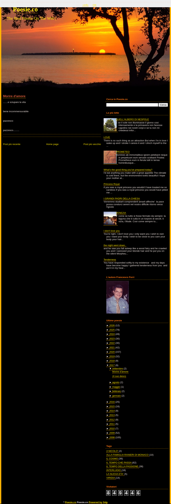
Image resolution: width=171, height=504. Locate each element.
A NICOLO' (112, 451)
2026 (112, 325)
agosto (116, 382)
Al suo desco (119, 376)
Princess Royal (112, 184)
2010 (112, 428)
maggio (116, 386)
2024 (112, 334)
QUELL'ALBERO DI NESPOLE (132, 119)
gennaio (116, 395)
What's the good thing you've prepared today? (128, 169)
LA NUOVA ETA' (115, 474)
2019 (112, 356)
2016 (112, 402)
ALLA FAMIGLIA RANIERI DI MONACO (127, 454)
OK (95, 5)
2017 (112, 365)
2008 (112, 437)
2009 (112, 433)
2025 (112, 329)
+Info (85, 5)
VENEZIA (121, 212)
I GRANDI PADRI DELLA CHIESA (122, 198)
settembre (117, 368)
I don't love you (112, 230)
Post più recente (11, 144)
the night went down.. (115, 245)
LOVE (107, 137)
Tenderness (110, 259)
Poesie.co (25, 9)
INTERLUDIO (114, 470)
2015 (112, 406)
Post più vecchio (92, 144)
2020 (112, 351)
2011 (112, 424)
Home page (52, 144)
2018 (112, 360)
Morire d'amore (14, 96)
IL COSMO (112, 458)
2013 (112, 415)
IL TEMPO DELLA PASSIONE (122, 466)
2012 (112, 419)
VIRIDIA (111, 477)
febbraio (116, 391)
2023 (112, 338)
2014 (112, 410)
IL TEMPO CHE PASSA (119, 462)
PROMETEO (123, 151)
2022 (112, 343)
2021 (112, 347)
